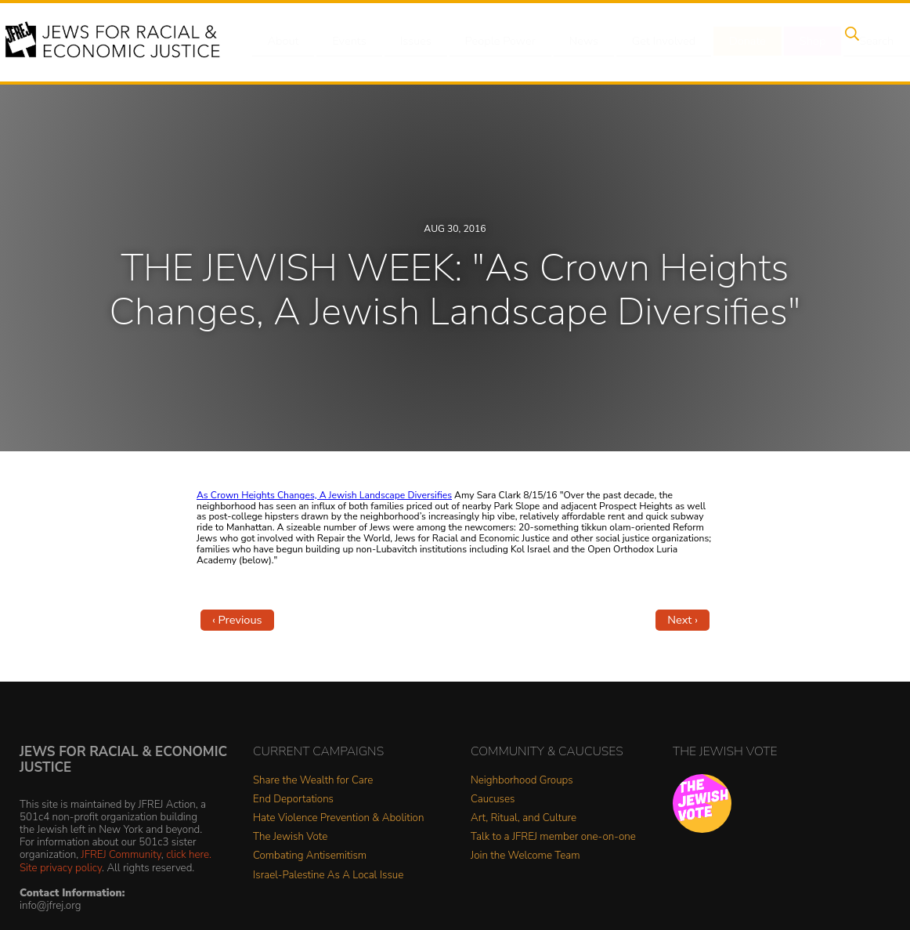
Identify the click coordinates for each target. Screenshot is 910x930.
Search (848, 41)
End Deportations (293, 799)
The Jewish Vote (290, 837)
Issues (408, 41)
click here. (188, 854)
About (284, 41)
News (570, 41)
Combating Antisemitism (310, 856)
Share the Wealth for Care (313, 780)
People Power (490, 41)
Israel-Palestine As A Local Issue (328, 875)
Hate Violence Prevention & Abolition (338, 818)
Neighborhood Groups (522, 780)
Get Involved (647, 41)
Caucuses (493, 799)
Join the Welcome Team (525, 856)
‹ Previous (237, 620)
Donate (728, 41)
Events (346, 41)
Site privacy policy (61, 867)
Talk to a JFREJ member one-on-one (553, 837)
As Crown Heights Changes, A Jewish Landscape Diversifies (324, 495)
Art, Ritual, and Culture (523, 818)
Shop (789, 41)
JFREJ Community (121, 854)
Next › (682, 620)
